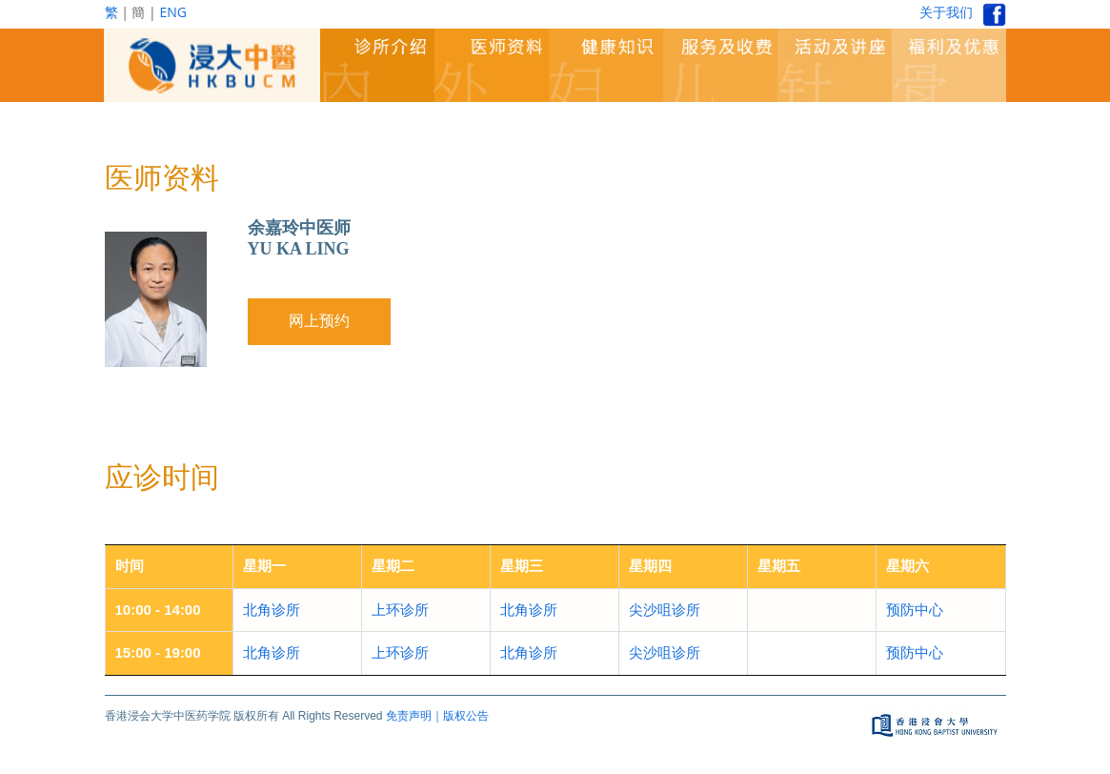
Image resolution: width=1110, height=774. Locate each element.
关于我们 (946, 12)
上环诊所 (400, 609)
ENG (173, 12)
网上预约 (319, 321)
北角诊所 (271, 609)
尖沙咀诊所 (664, 609)
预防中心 (914, 609)
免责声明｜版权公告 (437, 716)
